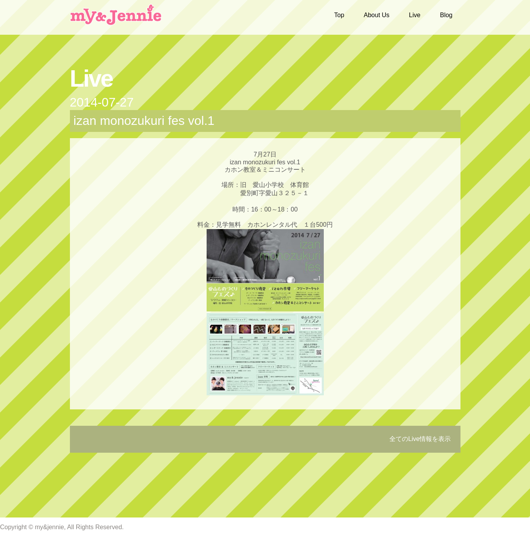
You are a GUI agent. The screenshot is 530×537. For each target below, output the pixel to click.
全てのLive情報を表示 (420, 439)
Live (414, 15)
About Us (376, 15)
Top (339, 15)
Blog (446, 15)
